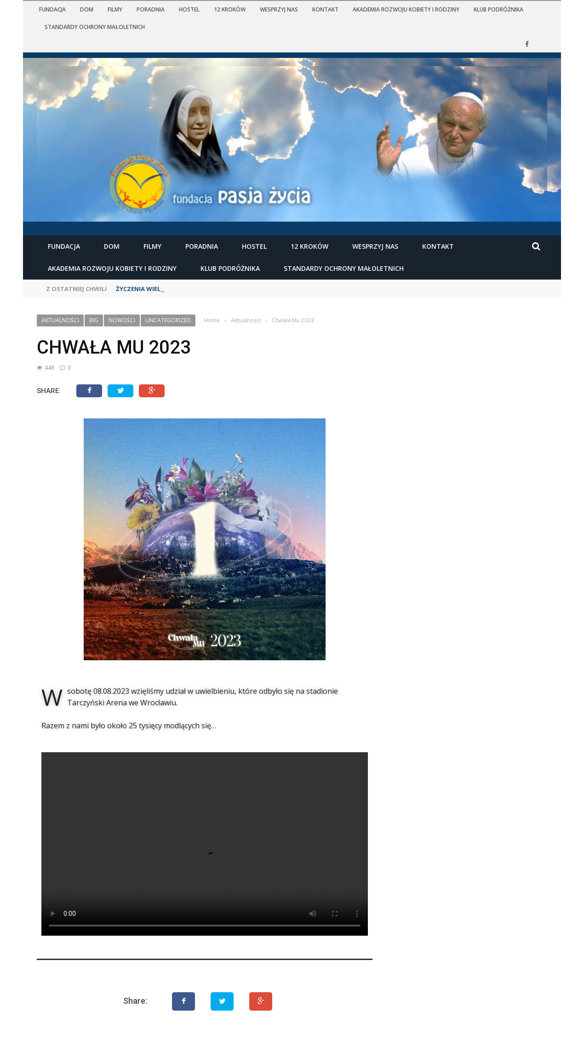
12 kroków (230, 9)
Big (93, 320)
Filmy (115, 9)
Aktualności (60, 320)
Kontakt (325, 9)
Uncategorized (168, 320)
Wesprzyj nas (279, 9)
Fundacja (52, 9)
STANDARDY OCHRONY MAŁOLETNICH (95, 27)
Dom (86, 9)
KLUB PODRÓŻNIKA (498, 9)
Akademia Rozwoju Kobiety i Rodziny (406, 9)
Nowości (122, 320)
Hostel (189, 9)
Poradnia (151, 9)
